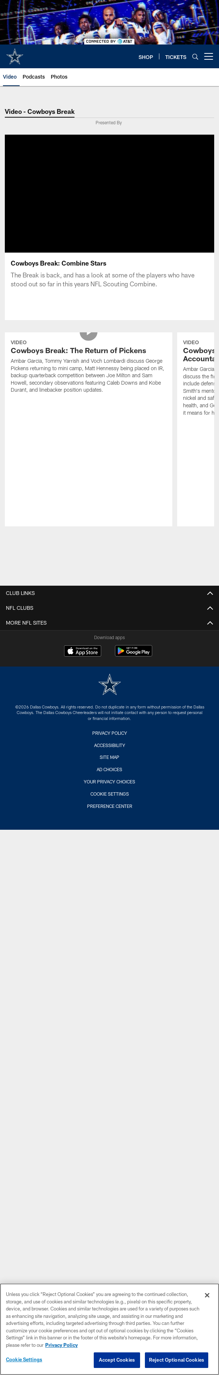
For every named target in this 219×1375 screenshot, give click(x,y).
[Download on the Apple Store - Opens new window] (83, 651)
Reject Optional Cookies (176, 1360)
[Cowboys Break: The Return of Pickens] (89, 367)
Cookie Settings (109, 793)
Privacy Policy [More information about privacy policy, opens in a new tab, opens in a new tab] (61, 1345)
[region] (109, 1329)
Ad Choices (109, 769)
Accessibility (109, 745)
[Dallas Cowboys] (110, 685)
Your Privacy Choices (109, 781)
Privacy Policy (109, 733)
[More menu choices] (208, 56)
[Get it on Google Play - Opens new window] (133, 654)
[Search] (195, 57)
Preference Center (109, 806)
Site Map (109, 757)
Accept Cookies (117, 1360)
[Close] (207, 1295)
